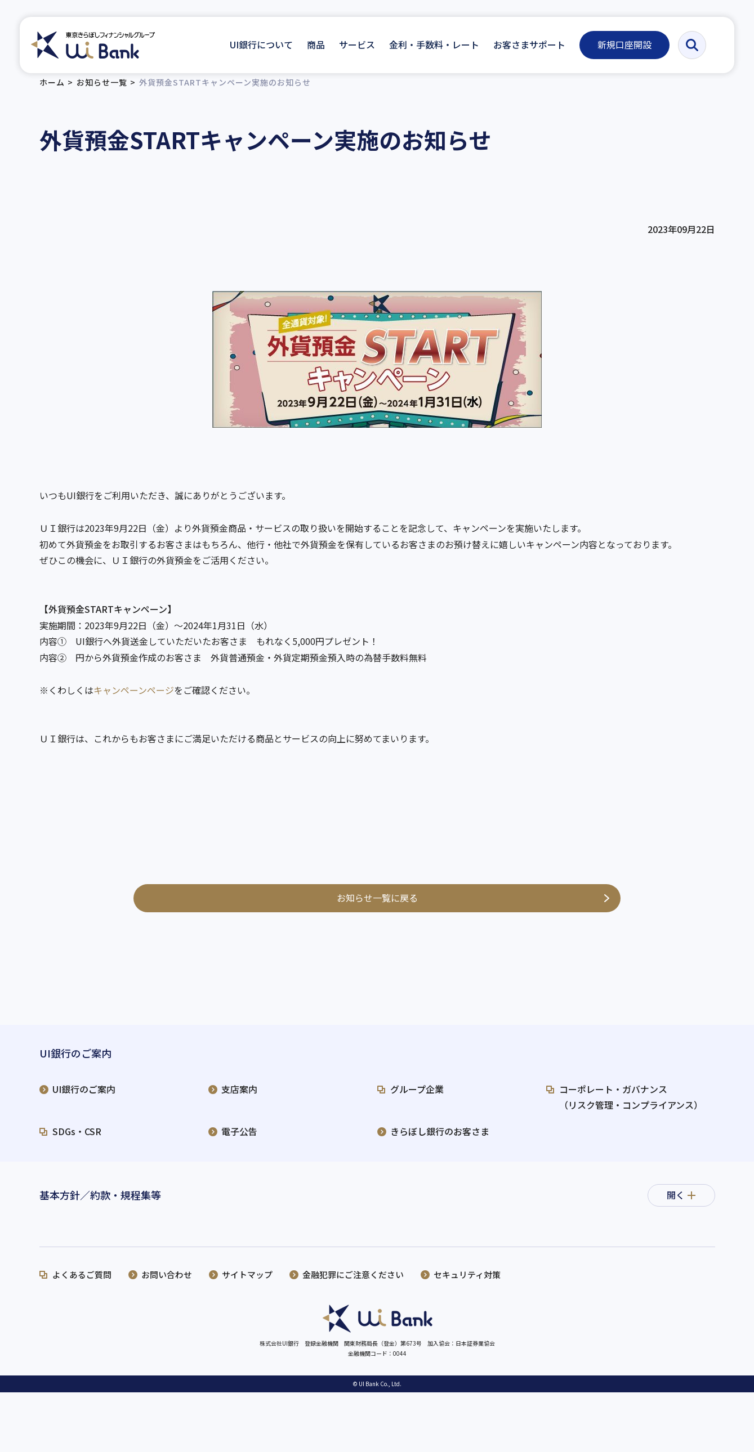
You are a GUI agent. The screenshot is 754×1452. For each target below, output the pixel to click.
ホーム (52, 91)
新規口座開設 (625, 44)
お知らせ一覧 (102, 91)
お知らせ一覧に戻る (377, 906)
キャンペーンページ (133, 699)
